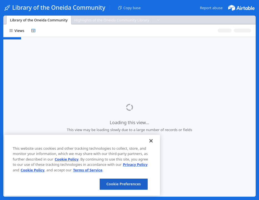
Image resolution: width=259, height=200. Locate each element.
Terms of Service (87, 170)
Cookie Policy (67, 159)
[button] (211, 8)
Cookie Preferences (123, 183)
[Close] (151, 141)
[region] (82, 165)
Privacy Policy (135, 164)
